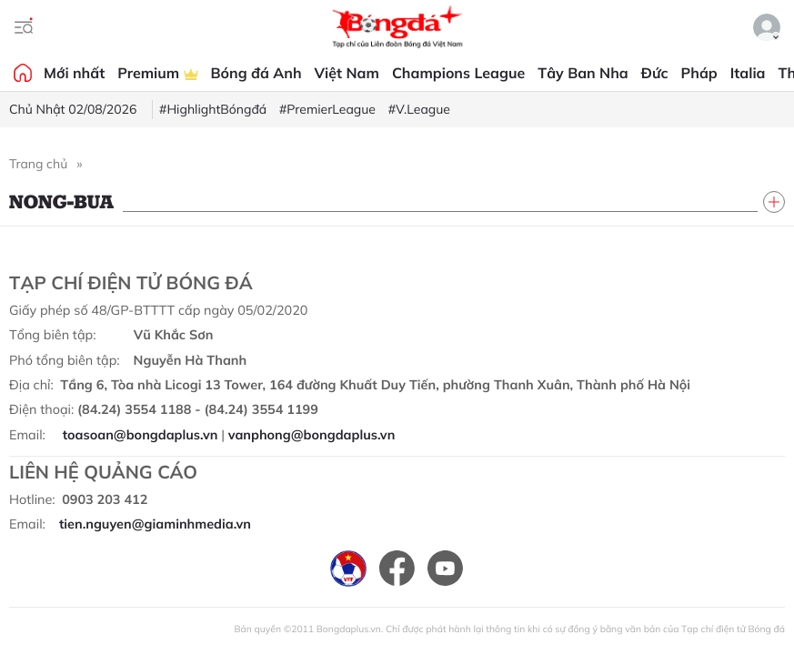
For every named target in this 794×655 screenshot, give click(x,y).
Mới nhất (74, 73)
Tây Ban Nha (583, 73)
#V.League (419, 109)
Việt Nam (347, 73)
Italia (748, 73)
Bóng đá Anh (256, 73)
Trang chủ (38, 164)
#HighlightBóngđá (212, 109)
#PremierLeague (327, 109)
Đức (654, 73)
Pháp (699, 73)
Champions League (458, 73)
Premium (157, 73)
